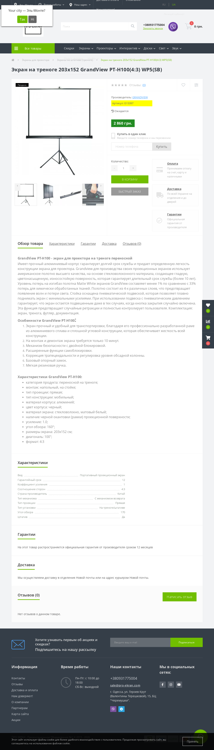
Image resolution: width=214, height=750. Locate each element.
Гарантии (174, 214)
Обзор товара (30, 243)
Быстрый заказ (130, 191)
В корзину (130, 179)
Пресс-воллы (73, 58)
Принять (192, 741)
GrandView (140, 97)
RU (164, 4)
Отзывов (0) (132, 243)
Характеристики (62, 243)
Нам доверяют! (105, 9)
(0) (144, 85)
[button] (51, 4)
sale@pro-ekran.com (125, 685)
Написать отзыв (179, 597)
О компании (20, 702)
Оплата (172, 164)
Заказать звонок (153, 28)
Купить (161, 146)
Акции (16, 720)
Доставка (174, 189)
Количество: (120, 161)
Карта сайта (20, 714)
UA (174, 4)
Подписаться (186, 642)
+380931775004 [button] (123, 678)
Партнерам (20, 708)
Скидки (69, 48)
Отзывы (17, 684)
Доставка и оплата (25, 690)
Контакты (18, 678)
